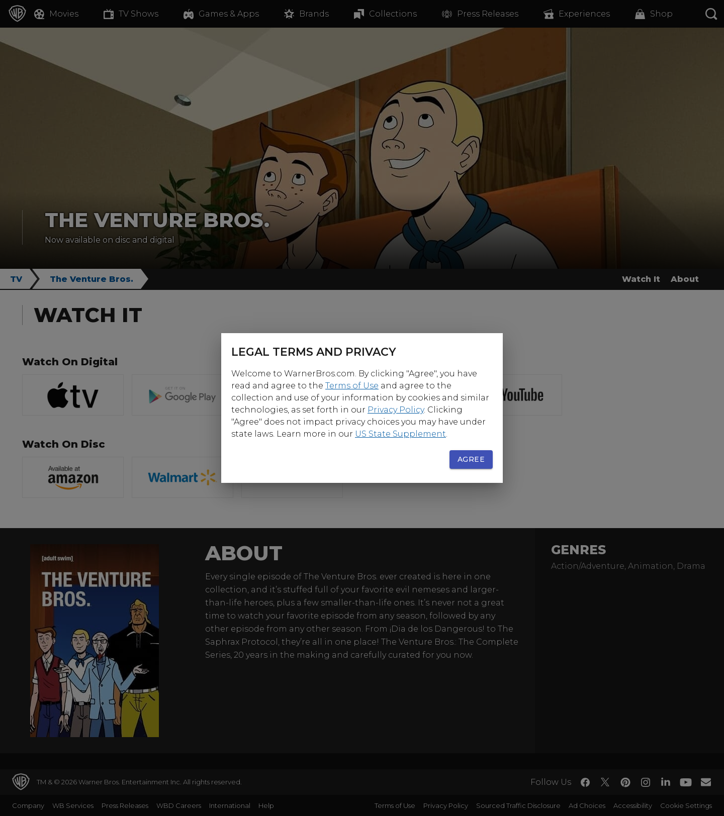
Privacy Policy (396, 410)
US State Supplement (400, 434)
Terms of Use (352, 385)
